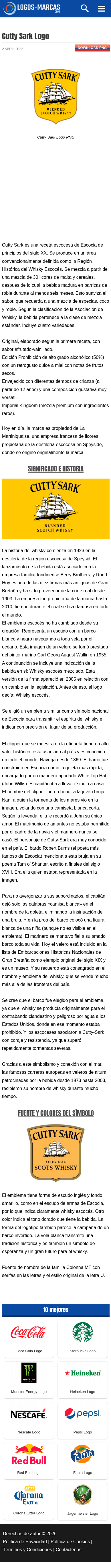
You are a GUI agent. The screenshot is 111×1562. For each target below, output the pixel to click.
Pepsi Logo (82, 1432)
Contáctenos (69, 1549)
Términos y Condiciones (27, 1549)
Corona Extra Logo (28, 1513)
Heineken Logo (82, 1392)
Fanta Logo (82, 1473)
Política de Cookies (70, 1541)
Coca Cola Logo (28, 1351)
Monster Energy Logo (29, 1392)
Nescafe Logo (28, 1432)
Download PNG (92, 48)
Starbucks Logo (83, 1351)
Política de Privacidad (25, 1541)
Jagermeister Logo (82, 1513)
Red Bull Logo (29, 1473)
